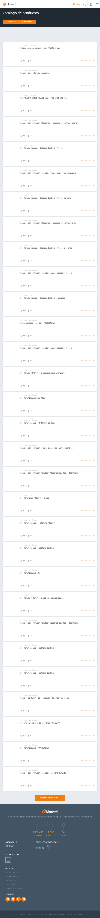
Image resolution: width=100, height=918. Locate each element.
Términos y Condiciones (14, 889)
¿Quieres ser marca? (13, 876)
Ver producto (88, 61)
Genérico (11, 22)
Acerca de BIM (10, 880)
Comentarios (10, 884)
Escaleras (28, 22)
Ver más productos (50, 798)
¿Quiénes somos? (12, 872)
